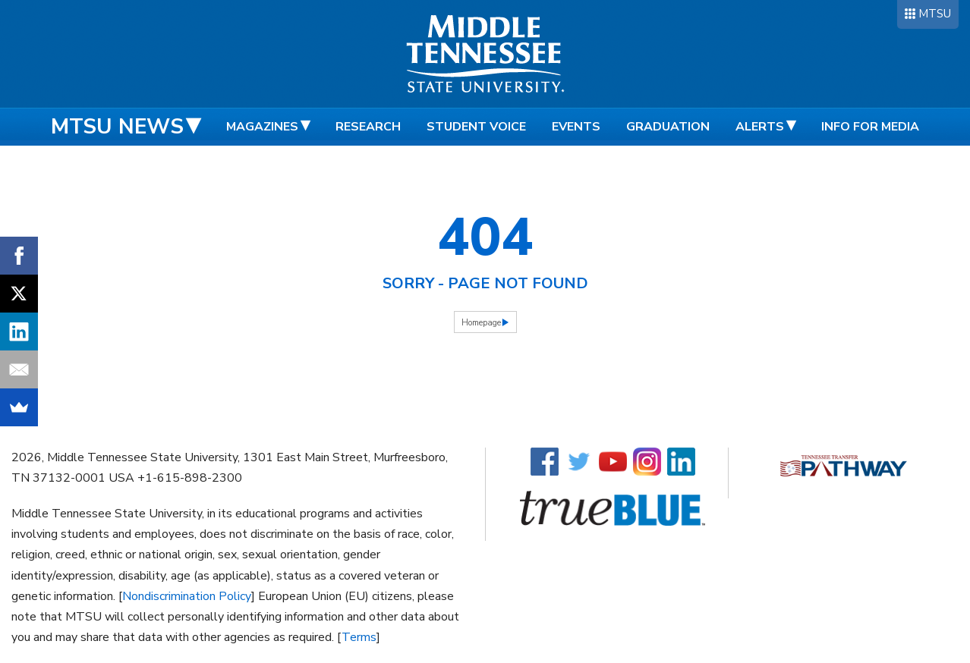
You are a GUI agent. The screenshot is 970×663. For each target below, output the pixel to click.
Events (576, 126)
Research (368, 126)
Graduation (668, 126)
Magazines (262, 126)
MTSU (934, 13)
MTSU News (117, 126)
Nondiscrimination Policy (186, 596)
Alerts (759, 126)
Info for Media (870, 126)
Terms (359, 637)
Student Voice (476, 126)
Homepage (481, 322)
